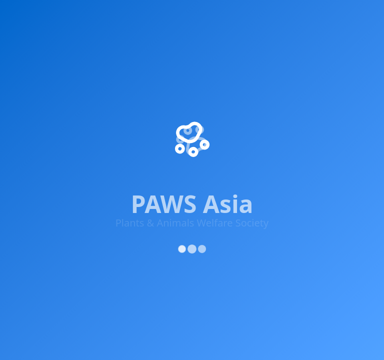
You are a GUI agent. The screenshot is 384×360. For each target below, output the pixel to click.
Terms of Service (280, 208)
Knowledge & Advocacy (225, 16)
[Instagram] (83, 150)
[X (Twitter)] (53, 147)
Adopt (357, 16)
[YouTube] (113, 152)
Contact (218, 150)
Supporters (310, 16)
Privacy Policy (222, 208)
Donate (218, 132)
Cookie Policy (341, 208)
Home (27, 16)
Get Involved (133, 16)
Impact (71, 16)
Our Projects (227, 78)
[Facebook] (23, 147)
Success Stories (232, 96)
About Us (221, 60)
